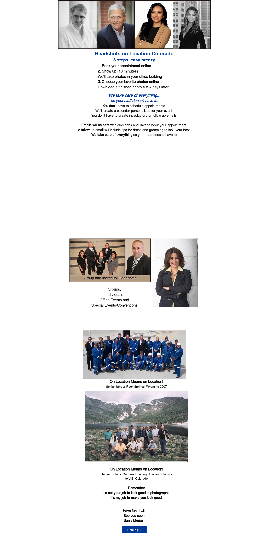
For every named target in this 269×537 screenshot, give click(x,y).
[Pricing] (134, 529)
